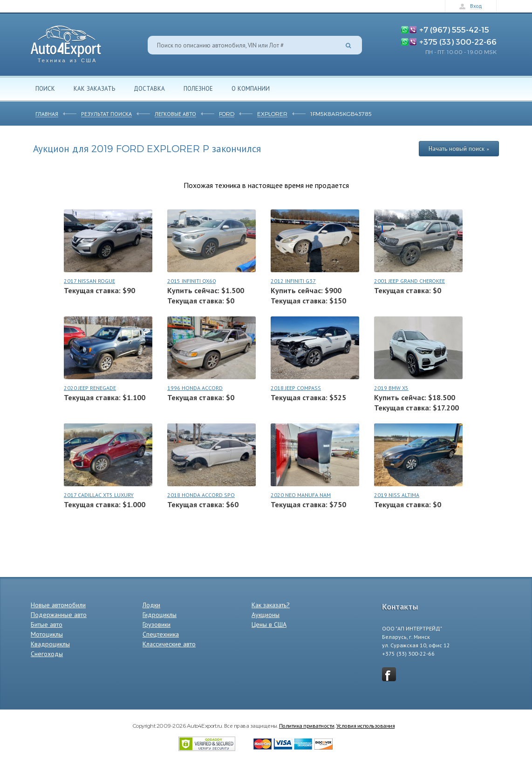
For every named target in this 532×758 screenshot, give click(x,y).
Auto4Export (66, 42)
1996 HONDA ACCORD (195, 387)
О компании (251, 88)
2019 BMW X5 (391, 387)
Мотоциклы (47, 634)
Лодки (151, 605)
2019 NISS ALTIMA (396, 494)
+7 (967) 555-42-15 (454, 29)
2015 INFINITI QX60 (191, 280)
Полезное (198, 88)
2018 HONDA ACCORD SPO (201, 494)
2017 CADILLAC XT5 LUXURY (99, 494)
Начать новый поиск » (459, 148)
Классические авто (169, 644)
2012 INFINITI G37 (293, 280)
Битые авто (46, 624)
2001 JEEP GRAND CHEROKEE (409, 280)
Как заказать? (271, 605)
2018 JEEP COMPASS (296, 387)
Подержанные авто (59, 614)
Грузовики (157, 624)
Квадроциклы (50, 644)
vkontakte (389, 674)
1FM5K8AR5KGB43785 (341, 113)
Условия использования (365, 725)
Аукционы (266, 614)
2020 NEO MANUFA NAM (301, 494)
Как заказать (94, 88)
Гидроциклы (160, 614)
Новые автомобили (58, 605)
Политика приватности (306, 725)
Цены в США (269, 624)
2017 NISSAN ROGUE (89, 280)
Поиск (45, 88)
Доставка (149, 88)
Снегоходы (47, 654)
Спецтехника (161, 634)
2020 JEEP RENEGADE (90, 387)
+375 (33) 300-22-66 (458, 41)
